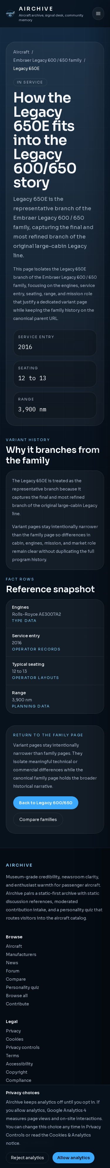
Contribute (17, 1004)
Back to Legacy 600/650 (45, 802)
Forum (12, 971)
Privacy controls (23, 1047)
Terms (12, 1055)
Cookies (14, 1039)
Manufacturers (21, 954)
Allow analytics (73, 1157)
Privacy (13, 1031)
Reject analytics (27, 1157)
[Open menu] (98, 13)
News (12, 962)
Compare (16, 979)
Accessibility (19, 1064)
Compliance (18, 1080)
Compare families (38, 819)
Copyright (16, 1072)
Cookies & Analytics (70, 1135)
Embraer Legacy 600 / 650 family (47, 60)
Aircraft (21, 52)
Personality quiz (22, 987)
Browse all (17, 995)
